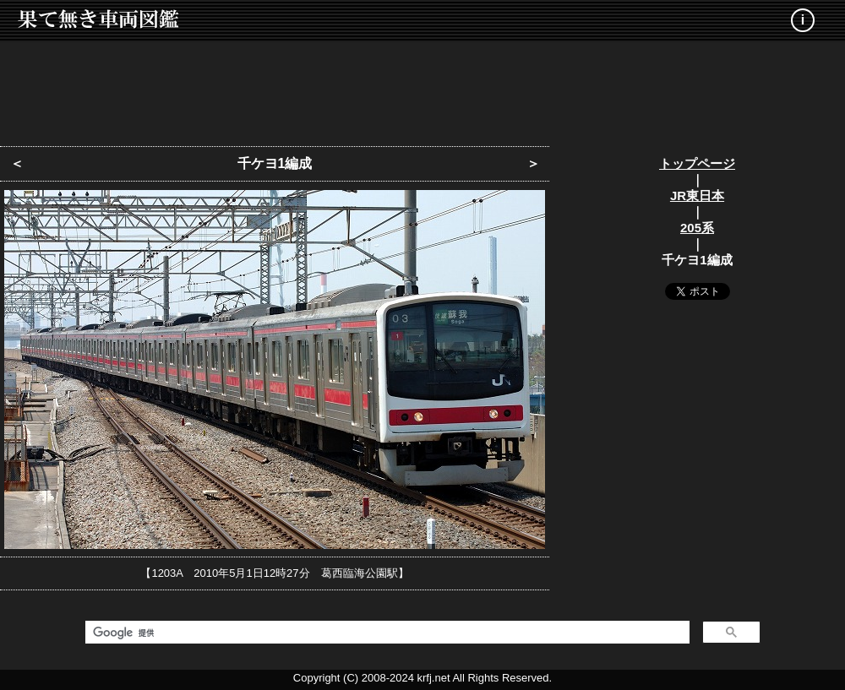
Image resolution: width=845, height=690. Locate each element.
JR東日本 (697, 195)
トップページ (697, 163)
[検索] (386, 632)
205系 (697, 227)
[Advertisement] (422, 89)
